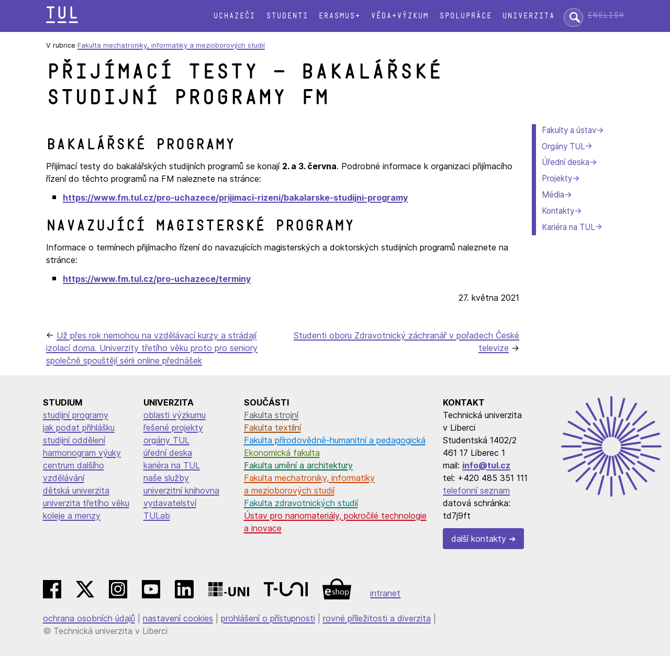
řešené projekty (173, 427)
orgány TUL (166, 440)
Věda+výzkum (399, 16)
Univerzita (528, 16)
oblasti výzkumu (174, 415)
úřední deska (167, 452)
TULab (156, 515)
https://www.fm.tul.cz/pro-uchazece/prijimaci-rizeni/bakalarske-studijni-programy (235, 197)
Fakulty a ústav (569, 130)
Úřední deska (565, 162)
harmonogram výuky (82, 452)
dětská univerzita (76, 490)
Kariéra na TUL (568, 227)
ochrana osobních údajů (89, 618)
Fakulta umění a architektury (298, 465)
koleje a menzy (71, 515)
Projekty (557, 178)
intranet (385, 593)
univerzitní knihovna (181, 490)
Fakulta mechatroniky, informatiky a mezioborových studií (171, 45)
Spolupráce (465, 16)
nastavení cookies (178, 618)
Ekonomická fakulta (282, 452)
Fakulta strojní (271, 415)
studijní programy (75, 415)
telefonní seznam (476, 490)
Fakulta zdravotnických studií (301, 503)
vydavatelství (169, 503)
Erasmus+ (339, 16)
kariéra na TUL (171, 465)
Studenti (287, 16)
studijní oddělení (74, 440)
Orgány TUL (563, 146)
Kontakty (558, 211)
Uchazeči (234, 16)
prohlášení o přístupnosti (268, 618)
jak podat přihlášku (79, 427)
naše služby (166, 478)
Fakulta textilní (272, 427)
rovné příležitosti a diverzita (377, 618)
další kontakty (478, 538)
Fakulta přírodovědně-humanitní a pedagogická (335, 440)
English (605, 15)
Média (553, 195)
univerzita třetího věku (86, 503)
